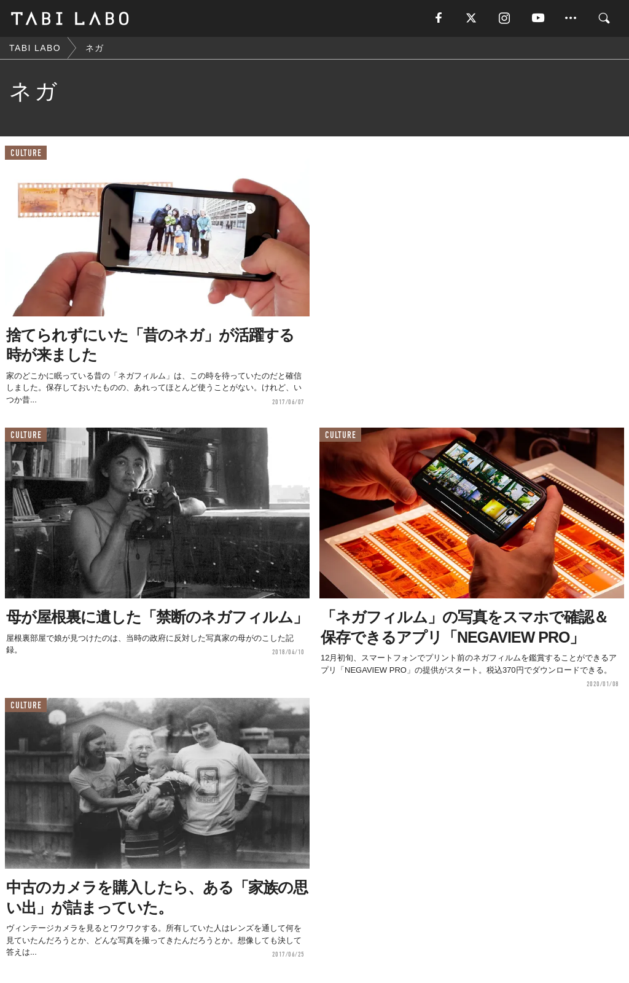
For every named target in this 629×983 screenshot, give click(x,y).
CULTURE (25, 153)
